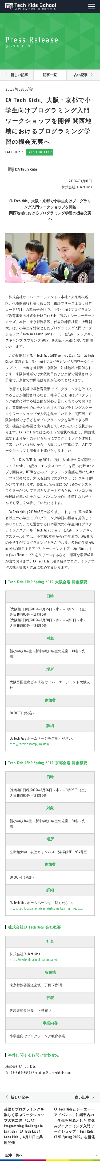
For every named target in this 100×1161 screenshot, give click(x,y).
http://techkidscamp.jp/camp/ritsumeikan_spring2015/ (46, 908)
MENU (91, 6)
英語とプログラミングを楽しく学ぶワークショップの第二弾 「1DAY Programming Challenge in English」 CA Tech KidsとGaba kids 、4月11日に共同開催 (24, 1126)
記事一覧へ (14, 1155)
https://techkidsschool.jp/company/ (33, 960)
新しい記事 (19, 75)
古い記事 (80, 75)
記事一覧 (50, 75)
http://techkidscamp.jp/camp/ (29, 744)
